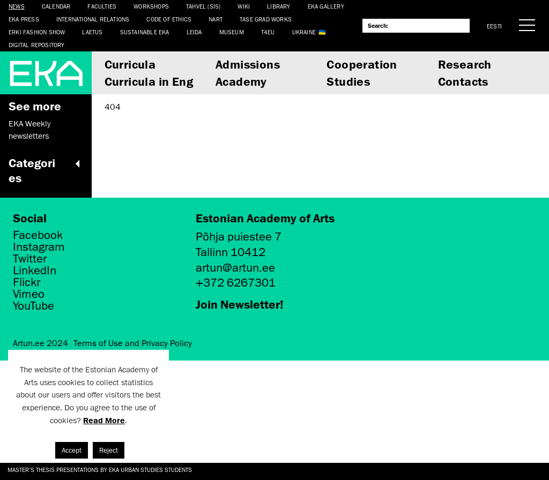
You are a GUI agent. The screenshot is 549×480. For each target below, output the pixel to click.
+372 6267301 (236, 282)
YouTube (33, 306)
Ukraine (304, 31)
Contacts (463, 81)
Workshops (151, 6)
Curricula (130, 64)
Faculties (101, 6)
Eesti (494, 25)
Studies (348, 81)
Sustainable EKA (144, 31)
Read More (104, 420)
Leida (194, 31)
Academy (241, 81)
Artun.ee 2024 (40, 343)
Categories (46, 170)
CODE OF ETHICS (168, 19)
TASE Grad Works (266, 19)
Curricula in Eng (149, 81)
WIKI (244, 6)
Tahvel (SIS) (203, 6)
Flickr (26, 282)
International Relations (93, 19)
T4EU (268, 31)
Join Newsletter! (240, 304)
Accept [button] (71, 450)
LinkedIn (34, 270)
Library (278, 6)
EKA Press (24, 19)
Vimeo (28, 294)
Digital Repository (37, 44)
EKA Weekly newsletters (29, 129)
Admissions (248, 64)
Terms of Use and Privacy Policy (132, 343)
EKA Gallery (326, 6)
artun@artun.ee (235, 267)
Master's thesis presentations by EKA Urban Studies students (100, 469)
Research (465, 64)
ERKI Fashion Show (37, 31)
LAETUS (92, 31)
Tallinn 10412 (230, 252)
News (17, 6)
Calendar (56, 6)
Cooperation (362, 64)
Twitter (30, 259)
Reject (108, 450)
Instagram (39, 247)
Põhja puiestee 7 (238, 236)
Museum (231, 31)
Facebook (38, 235)
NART (215, 19)
